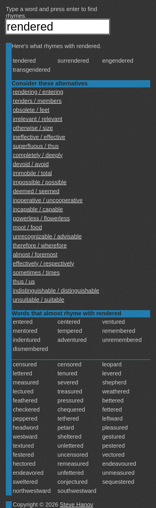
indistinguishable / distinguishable (56, 290)
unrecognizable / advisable (47, 236)
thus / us (24, 281)
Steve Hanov (76, 504)
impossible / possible (40, 182)
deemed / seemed (36, 191)
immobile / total (32, 173)
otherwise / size (33, 128)
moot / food (27, 227)
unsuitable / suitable (38, 299)
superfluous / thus (36, 146)
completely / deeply (38, 155)
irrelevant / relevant (37, 119)
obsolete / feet (31, 110)
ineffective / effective (39, 137)
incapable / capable (38, 209)
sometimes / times (36, 272)
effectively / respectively (43, 263)
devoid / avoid (31, 164)
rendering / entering (38, 92)
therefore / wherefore (40, 245)
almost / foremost (35, 254)
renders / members (37, 101)
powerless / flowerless (41, 218)
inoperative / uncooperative (48, 200)
